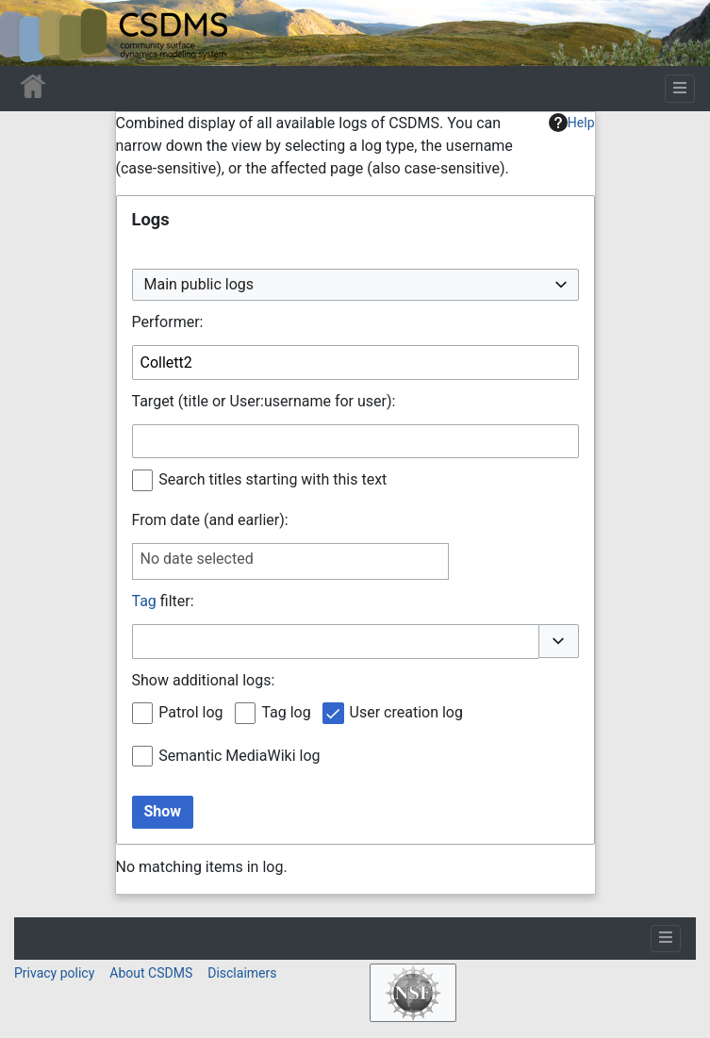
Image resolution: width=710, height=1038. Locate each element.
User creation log (406, 712)
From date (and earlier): (210, 520)
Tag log (285, 712)
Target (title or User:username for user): (264, 401)
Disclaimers (241, 972)
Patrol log (190, 712)
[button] (558, 641)
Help (572, 122)
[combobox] (355, 285)
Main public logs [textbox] (199, 284)
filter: (163, 601)
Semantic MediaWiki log (239, 756)
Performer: (168, 322)
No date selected (197, 559)
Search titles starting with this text (272, 479)
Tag (144, 601)
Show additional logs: (203, 680)
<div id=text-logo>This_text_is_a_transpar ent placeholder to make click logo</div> (30, 33)
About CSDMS (150, 972)
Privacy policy (54, 972)
